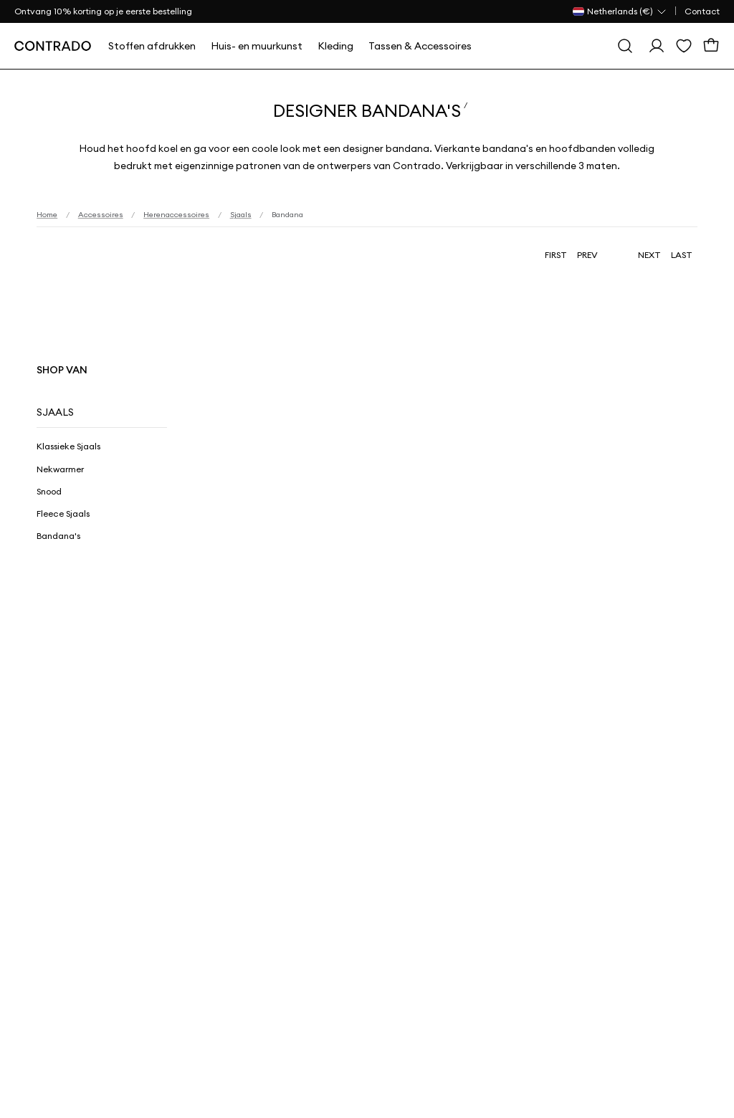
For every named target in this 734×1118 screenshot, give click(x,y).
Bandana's (58, 535)
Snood (49, 491)
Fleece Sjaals (63, 513)
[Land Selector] (620, 11)
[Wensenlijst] (683, 45)
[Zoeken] (625, 46)
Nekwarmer (60, 469)
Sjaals (55, 412)
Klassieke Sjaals (68, 446)
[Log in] (656, 45)
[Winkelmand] (711, 46)
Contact (702, 11)
